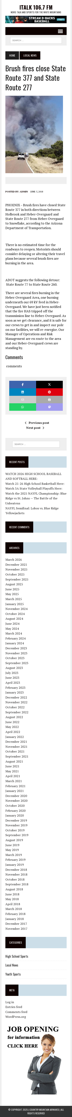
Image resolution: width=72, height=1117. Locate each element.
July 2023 (11, 673)
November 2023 (16, 653)
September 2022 (16, 712)
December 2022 (16, 697)
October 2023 (15, 658)
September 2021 (16, 756)
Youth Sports (13, 974)
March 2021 (13, 781)
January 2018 (14, 919)
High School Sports (16, 956)
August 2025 (14, 584)
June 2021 (12, 766)
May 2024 (12, 628)
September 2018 (16, 884)
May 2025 (12, 594)
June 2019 (12, 845)
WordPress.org (15, 1017)
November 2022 (16, 702)
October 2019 (15, 830)
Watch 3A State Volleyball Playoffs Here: (33, 488)
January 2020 (14, 815)
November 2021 (16, 746)
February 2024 (15, 638)
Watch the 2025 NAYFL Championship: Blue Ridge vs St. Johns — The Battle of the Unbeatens (35, 498)
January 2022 (14, 737)
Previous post (37, 423)
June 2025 (12, 589)
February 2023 (15, 687)
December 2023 (16, 648)
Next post (35, 428)
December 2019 (16, 820)
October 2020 (15, 805)
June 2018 (12, 894)
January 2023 (14, 692)
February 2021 (15, 786)
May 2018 (12, 899)
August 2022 (14, 717)
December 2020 (16, 796)
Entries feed (13, 1007)
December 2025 (16, 564)
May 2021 (12, 771)
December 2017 (16, 924)
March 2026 (13, 559)
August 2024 (14, 618)
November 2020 (16, 800)
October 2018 (15, 879)
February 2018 (15, 914)
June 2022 (12, 722)
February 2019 (15, 860)
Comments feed (16, 1012)
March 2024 (13, 633)
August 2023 (14, 668)
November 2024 (16, 609)
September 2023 (16, 663)
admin (24, 191)
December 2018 (16, 869)
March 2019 (13, 855)
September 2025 (16, 579)
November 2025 (16, 569)
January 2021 (14, 791)
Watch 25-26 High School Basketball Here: (34, 484)
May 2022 (12, 727)
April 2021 (12, 776)
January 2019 (14, 864)
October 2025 (15, 574)
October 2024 (15, 614)
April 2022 (12, 732)
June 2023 (12, 677)
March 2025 (13, 599)
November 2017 (16, 929)
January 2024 (14, 643)
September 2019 (16, 835)
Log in (9, 1002)
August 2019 (14, 840)
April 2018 (12, 904)
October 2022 (15, 707)
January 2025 (14, 604)
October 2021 (15, 751)
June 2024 (12, 623)
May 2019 (12, 850)
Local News (11, 965)
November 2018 (16, 874)
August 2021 (14, 761)
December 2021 (16, 741)
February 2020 (15, 810)
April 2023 (12, 682)
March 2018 (13, 909)
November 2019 (16, 825)
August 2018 (14, 889)
